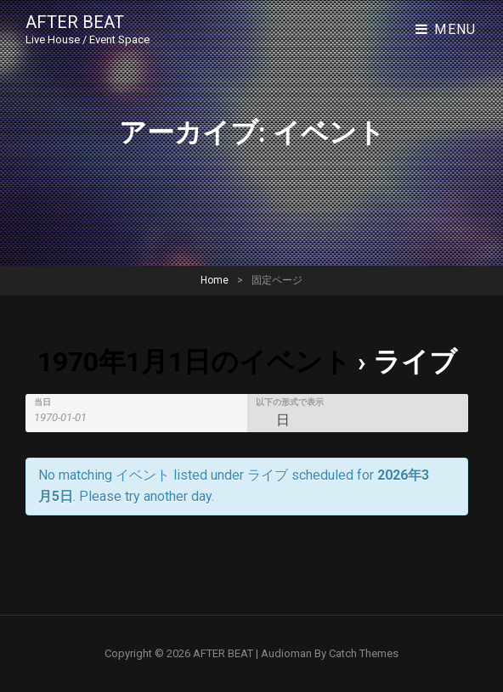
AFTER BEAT (74, 22)
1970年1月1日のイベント (194, 362)
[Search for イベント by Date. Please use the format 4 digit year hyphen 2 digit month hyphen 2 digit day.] (70, 417)
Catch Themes (363, 653)
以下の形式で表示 (290, 402)
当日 (42, 402)
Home (215, 280)
